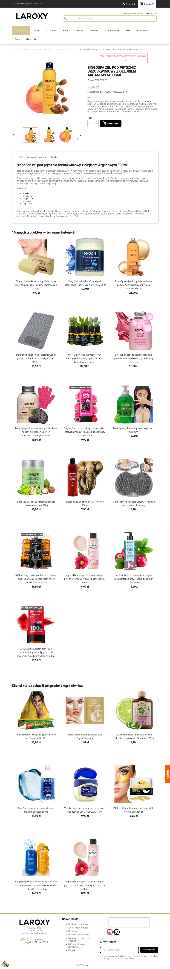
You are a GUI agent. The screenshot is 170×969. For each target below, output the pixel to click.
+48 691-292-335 (39, 942)
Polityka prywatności (78, 934)
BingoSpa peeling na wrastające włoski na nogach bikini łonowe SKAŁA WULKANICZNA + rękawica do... (36, 432)
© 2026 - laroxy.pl (85, 965)
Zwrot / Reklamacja (78, 927)
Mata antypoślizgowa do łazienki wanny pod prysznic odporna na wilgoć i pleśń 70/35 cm (36, 358)
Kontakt (72, 950)
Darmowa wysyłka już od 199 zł (28, 4)
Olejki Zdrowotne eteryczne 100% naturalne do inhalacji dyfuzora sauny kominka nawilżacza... (85, 358)
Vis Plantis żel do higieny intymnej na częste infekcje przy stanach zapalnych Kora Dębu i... (133, 579)
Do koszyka (110, 123)
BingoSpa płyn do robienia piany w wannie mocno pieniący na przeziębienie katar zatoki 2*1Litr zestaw (36, 885)
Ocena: (90, 80)
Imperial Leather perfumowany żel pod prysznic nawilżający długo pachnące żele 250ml (85, 579)
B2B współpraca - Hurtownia (77, 945)
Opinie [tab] (54, 157)
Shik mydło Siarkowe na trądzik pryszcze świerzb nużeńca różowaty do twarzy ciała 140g (36, 285)
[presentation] (129, 922)
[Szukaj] (110, 18)
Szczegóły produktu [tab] (36, 157)
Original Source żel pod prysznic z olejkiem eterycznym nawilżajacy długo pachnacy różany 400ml (85, 432)
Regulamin (73, 931)
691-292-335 (151, 13)
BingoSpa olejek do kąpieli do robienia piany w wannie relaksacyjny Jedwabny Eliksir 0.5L (133, 358)
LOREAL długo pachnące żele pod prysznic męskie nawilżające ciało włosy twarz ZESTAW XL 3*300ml (36, 579)
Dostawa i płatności (78, 924)
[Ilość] (91, 123)
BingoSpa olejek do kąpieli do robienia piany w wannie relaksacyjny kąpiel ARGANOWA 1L (133, 285)
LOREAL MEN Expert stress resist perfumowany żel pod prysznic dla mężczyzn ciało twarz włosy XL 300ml (36, 652)
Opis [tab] (20, 157)
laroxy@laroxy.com (39, 933)
